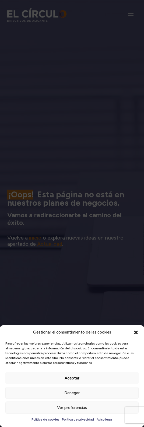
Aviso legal (105, 419)
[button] (136, 332)
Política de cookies (45, 419)
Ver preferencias (72, 407)
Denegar (72, 392)
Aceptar (72, 378)
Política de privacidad (78, 419)
